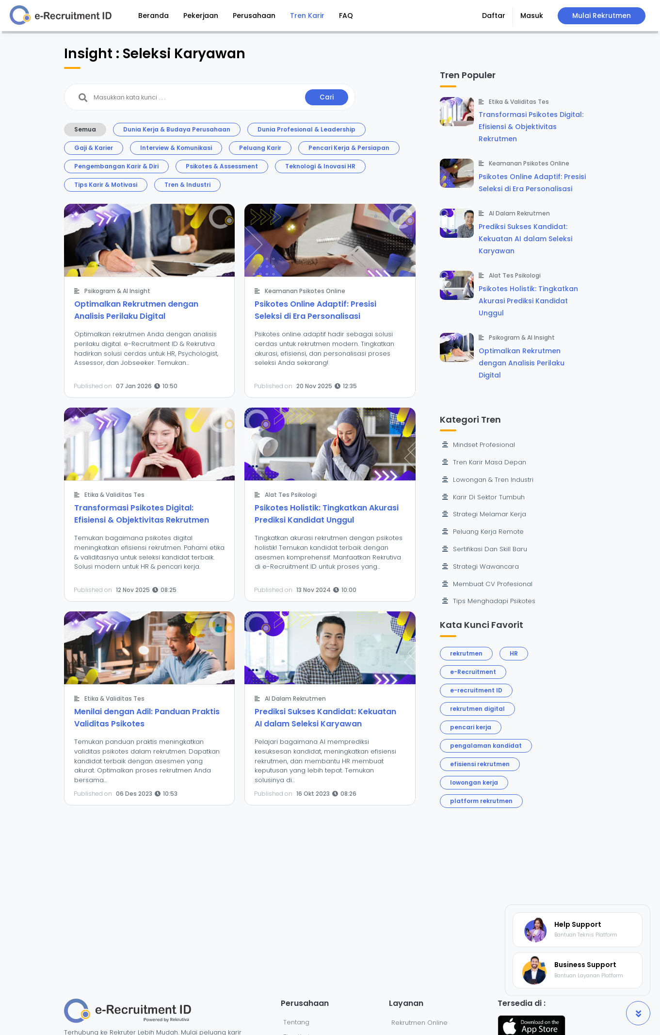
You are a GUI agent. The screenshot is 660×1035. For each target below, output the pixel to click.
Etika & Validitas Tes (114, 495)
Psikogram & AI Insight (117, 291)
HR (514, 653)
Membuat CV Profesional (487, 584)
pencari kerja (470, 727)
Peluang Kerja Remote (483, 531)
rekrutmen (466, 653)
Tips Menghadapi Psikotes (488, 601)
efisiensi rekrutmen (480, 764)
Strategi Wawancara (480, 566)
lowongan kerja (474, 782)
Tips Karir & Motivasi (105, 185)
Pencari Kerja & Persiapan (348, 148)
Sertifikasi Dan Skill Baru (484, 549)
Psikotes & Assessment (222, 166)
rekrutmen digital (477, 709)
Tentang (296, 1022)
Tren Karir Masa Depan (484, 462)
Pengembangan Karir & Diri (116, 166)
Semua (85, 129)
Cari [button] (327, 97)
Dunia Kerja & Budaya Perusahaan (176, 129)
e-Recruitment (473, 672)
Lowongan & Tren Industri (487, 479)
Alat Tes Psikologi (291, 495)
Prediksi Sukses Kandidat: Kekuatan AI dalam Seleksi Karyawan (525, 239)
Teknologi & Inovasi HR (320, 166)
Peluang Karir (260, 148)
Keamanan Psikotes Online (305, 291)
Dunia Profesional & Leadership (306, 129)
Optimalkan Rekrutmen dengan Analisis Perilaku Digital (521, 363)
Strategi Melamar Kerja (484, 514)
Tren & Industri (187, 185)
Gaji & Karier (93, 148)
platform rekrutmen (481, 801)
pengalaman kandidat (486, 745)
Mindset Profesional (478, 444)
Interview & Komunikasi (176, 148)
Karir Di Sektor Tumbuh (483, 497)
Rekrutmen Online (419, 1022)
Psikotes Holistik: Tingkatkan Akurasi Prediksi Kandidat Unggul (528, 301)
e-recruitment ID (476, 690)
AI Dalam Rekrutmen (295, 698)
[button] (494, 17)
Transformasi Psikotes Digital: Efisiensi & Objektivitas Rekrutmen (531, 127)
